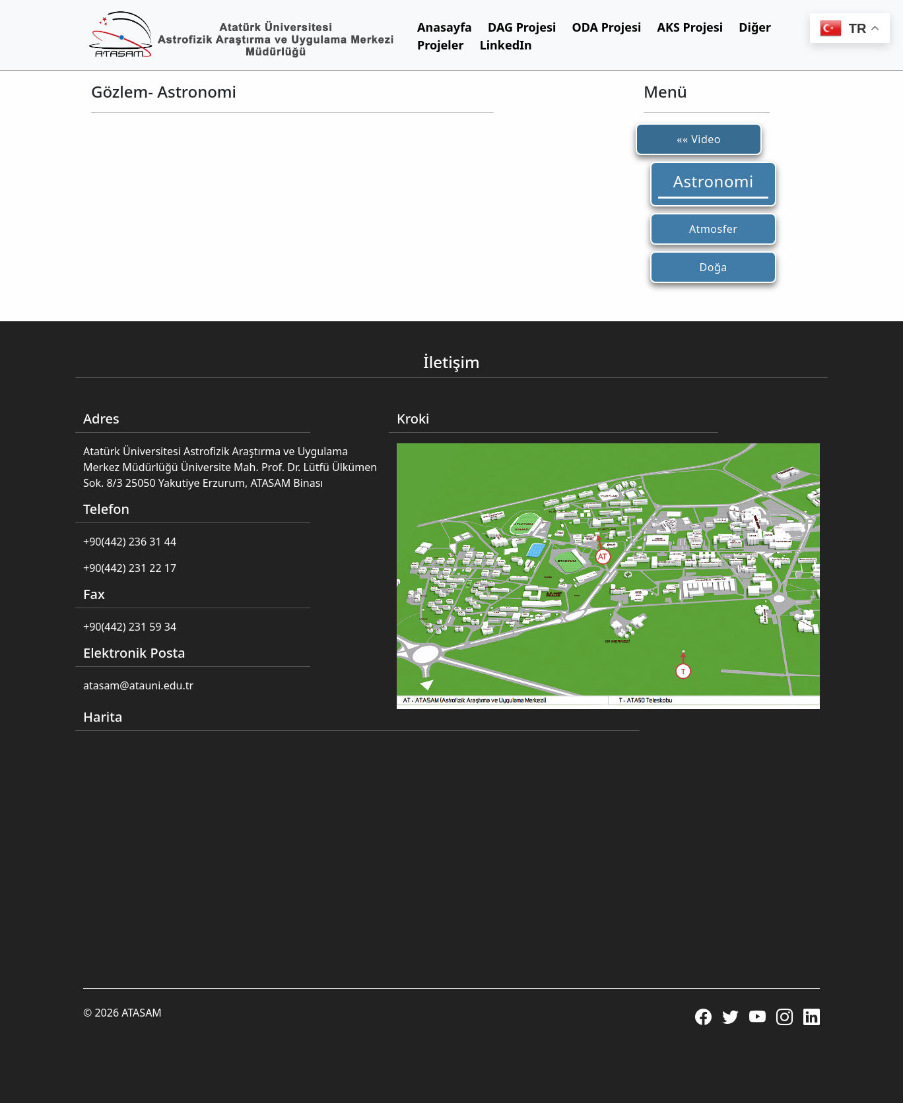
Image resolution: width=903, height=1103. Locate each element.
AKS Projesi (690, 27)
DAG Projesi (522, 27)
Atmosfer (713, 229)
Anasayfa (444, 27)
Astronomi (713, 181)
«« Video (699, 139)
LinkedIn (506, 45)
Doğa (713, 267)
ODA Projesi (607, 27)
